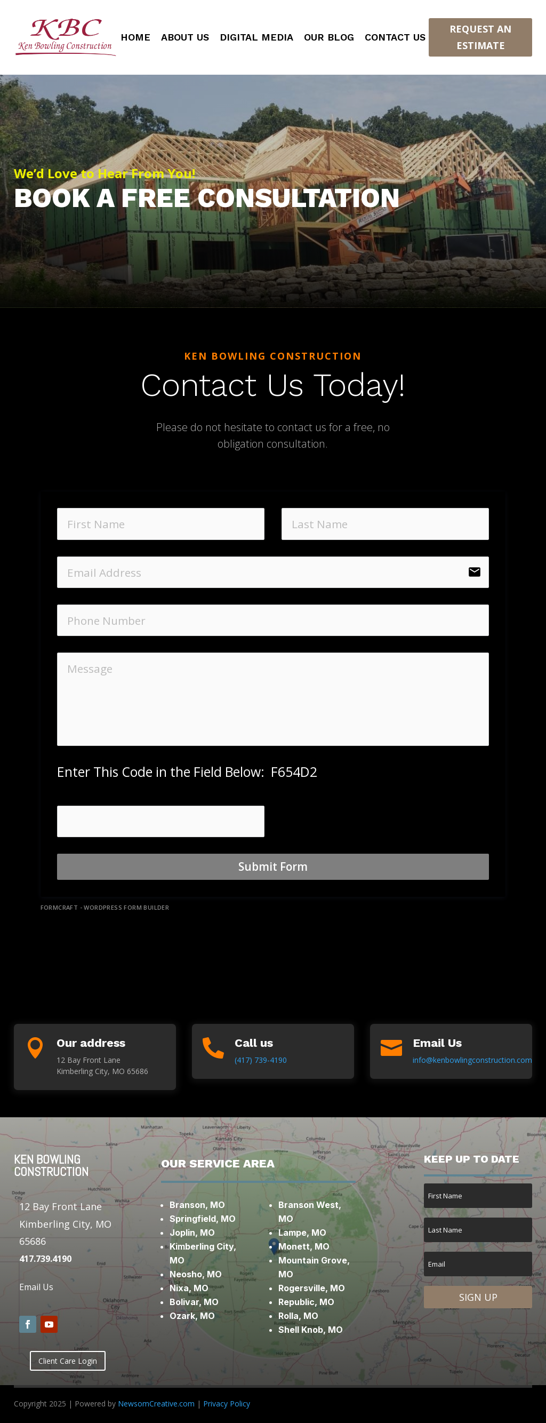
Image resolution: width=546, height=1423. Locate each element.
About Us (185, 38)
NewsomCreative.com (156, 1403)
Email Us (36, 1287)
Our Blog (329, 38)
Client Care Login (67, 1361)
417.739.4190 (45, 1259)
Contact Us (395, 38)
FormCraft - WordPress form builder (105, 907)
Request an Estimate (480, 37)
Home (135, 38)
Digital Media (256, 38)
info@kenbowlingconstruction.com (472, 1060)
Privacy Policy (226, 1403)
